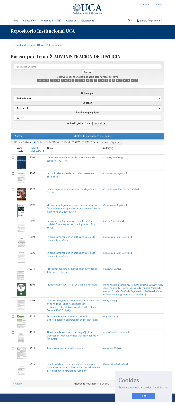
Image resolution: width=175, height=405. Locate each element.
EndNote (25, 142)
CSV (76, 142)
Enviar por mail (99, 142)
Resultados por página (87, 112)
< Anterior (18, 136)
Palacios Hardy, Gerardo (115, 284)
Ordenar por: (87, 93)
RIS (14, 142)
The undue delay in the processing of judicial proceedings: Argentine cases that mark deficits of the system (73, 335)
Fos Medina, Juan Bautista (116, 237)
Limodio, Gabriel (150, 288)
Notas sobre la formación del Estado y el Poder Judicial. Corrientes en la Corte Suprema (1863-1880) (71, 224)
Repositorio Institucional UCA (28, 45)
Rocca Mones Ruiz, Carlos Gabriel (120, 189)
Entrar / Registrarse (149, 20)
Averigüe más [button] (161, 387)
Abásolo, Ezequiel (112, 157)
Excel (65, 142)
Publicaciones (53, 45)
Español (158, 4)
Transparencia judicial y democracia (65, 348)
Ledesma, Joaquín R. (133, 294)
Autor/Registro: (75, 123)
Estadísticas (87, 20)
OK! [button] (144, 396)
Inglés (146, 4)
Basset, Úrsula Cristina (114, 364)
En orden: (87, 103)
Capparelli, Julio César (142, 291)
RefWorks (52, 142)
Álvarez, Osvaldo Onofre (115, 291)
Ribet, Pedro (109, 300)
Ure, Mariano (109, 316)
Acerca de (71, 20)
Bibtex (39, 142)
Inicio (15, 20)
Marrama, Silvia (111, 268)
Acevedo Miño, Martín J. (115, 332)
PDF (85, 142)
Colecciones (29, 20)
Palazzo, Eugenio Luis (142, 284)
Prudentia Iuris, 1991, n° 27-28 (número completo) (72, 284)
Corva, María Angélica (114, 173)
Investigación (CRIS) (51, 20)
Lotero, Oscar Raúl (112, 221)
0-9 (39, 80)
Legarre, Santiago (130, 288)
